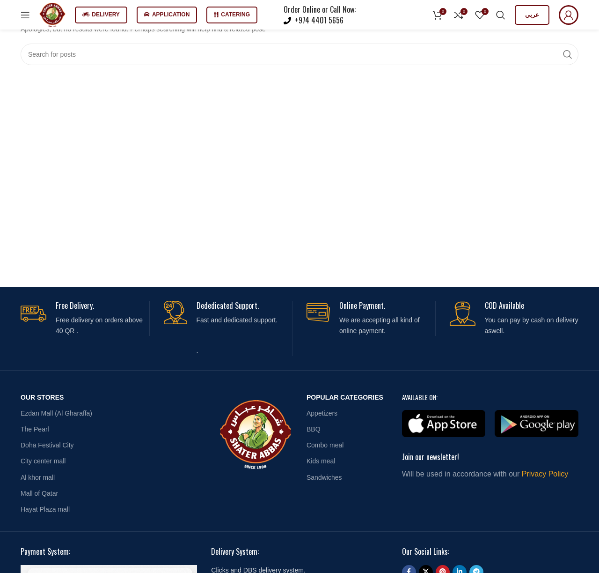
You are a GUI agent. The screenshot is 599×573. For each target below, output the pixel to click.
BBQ (314, 429)
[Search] (500, 15)
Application (167, 14)
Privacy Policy (545, 474)
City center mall (43, 461)
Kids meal (321, 461)
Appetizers (322, 413)
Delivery (101, 14)
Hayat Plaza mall (45, 509)
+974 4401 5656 (318, 20)
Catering (232, 14)
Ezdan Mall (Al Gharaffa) (56, 413)
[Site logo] (52, 14)
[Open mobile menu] (25, 15)
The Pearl (35, 429)
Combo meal (325, 445)
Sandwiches (324, 477)
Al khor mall (38, 477)
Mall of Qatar (39, 493)
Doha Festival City (47, 445)
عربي (532, 14)
